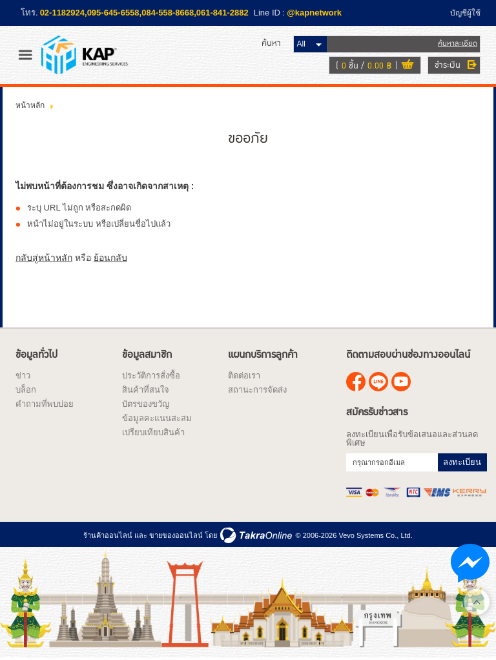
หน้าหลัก (30, 105)
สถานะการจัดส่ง (257, 390)
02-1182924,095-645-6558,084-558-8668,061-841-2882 (144, 12)
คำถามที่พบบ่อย (45, 404)
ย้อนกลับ (110, 258)
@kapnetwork (314, 12)
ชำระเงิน (447, 65)
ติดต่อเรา (244, 375)
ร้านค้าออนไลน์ (107, 535)
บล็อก (26, 390)
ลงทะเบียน (462, 462)
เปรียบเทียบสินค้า (153, 432)
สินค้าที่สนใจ (145, 390)
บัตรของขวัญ (145, 404)
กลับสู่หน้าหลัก (44, 258)
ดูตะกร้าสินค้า (407, 66)
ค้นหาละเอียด (457, 43)
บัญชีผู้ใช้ (465, 12)
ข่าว (23, 375)
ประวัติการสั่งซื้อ (151, 375)
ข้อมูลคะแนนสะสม (157, 418)
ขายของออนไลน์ (176, 535)
